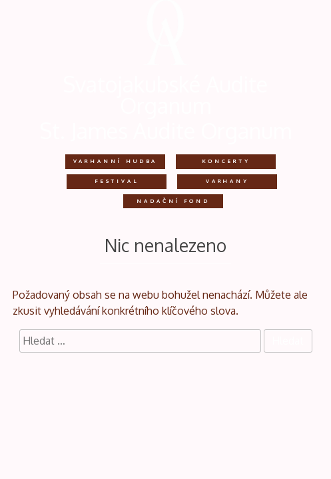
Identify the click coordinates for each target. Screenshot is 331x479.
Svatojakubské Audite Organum (165, 95)
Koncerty (226, 161)
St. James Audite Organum (166, 130)
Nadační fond (173, 201)
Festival (117, 181)
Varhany (227, 181)
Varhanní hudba (115, 161)
